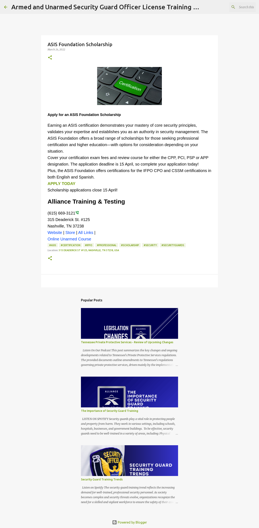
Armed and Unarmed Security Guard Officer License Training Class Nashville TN (129, 7)
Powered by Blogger (129, 522)
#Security (150, 245)
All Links (85, 232)
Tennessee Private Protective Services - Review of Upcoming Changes (127, 342)
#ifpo (88, 245)
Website (55, 232)
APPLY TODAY (61, 183)
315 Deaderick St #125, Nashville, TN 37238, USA (89, 250)
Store (70, 232)
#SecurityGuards (172, 245)
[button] (50, 58)
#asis (52, 245)
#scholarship (130, 245)
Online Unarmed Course (69, 239)
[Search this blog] (234, 7)
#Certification (70, 245)
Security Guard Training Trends (102, 479)
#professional (106, 245)
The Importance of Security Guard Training (109, 410)
